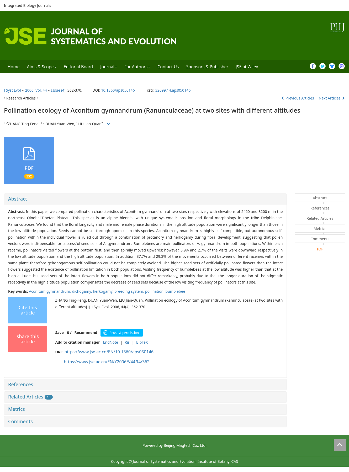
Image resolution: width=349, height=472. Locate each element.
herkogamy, (103, 291)
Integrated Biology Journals (27, 5)
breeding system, (129, 291)
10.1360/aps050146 (118, 90)
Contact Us (168, 67)
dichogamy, (82, 291)
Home (14, 67)
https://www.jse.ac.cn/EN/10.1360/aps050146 (109, 352)
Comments (20, 421)
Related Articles (30, 397)
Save (59, 332)
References (20, 384)
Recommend (86, 332)
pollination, (155, 291)
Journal (108, 67)
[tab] (145, 199)
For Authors (137, 67)
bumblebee (175, 291)
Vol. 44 (41, 90)
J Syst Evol (12, 90)
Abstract (17, 199)
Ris (127, 342)
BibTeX (142, 342)
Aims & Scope (41, 67)
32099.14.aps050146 (173, 90)
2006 (29, 90)
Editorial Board (78, 67)
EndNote (110, 342)
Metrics (16, 409)
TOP (320, 249)
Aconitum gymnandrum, (50, 291)
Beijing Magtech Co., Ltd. (185, 445)
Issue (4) (58, 90)
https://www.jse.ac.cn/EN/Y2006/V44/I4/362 (107, 362)
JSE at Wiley (247, 67)
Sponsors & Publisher (207, 67)
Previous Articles (298, 98)
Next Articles (332, 98)
